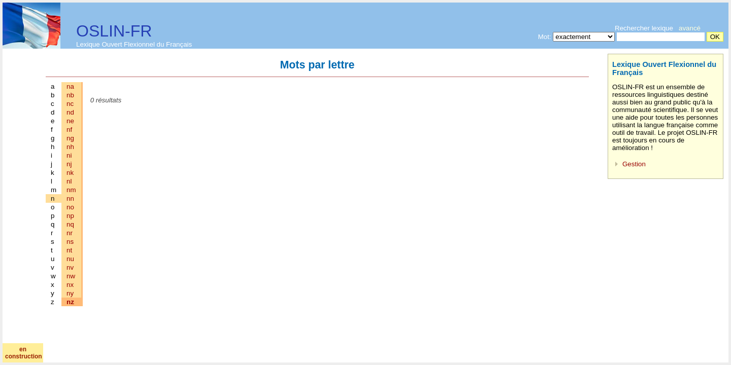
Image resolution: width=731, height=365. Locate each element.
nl (69, 181)
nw (71, 276)
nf (69, 129)
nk (70, 172)
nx (70, 284)
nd (70, 112)
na (70, 86)
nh (70, 147)
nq (70, 224)
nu (70, 259)
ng (70, 138)
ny (70, 293)
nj (69, 164)
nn (70, 198)
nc (70, 103)
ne (70, 121)
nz (70, 302)
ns (70, 241)
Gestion (634, 164)
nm (71, 190)
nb (70, 95)
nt (69, 250)
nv (70, 267)
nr (70, 233)
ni (69, 155)
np (70, 216)
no (70, 207)
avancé (690, 28)
